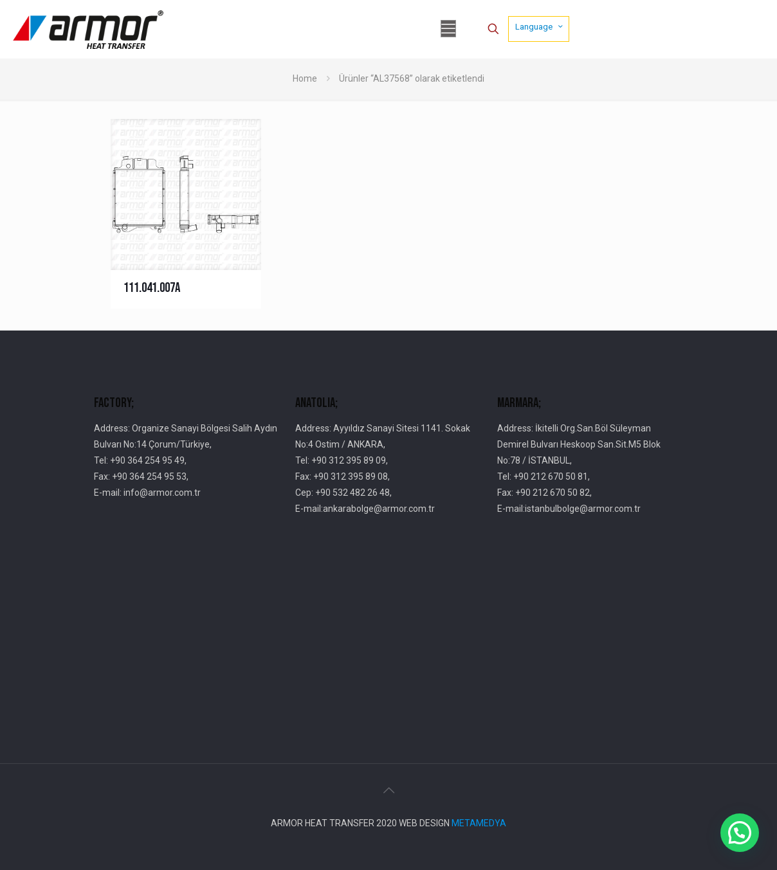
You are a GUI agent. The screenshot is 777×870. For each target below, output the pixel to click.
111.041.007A (151, 288)
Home (305, 78)
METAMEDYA (479, 823)
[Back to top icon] (388, 790)
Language (540, 26)
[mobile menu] (448, 29)
